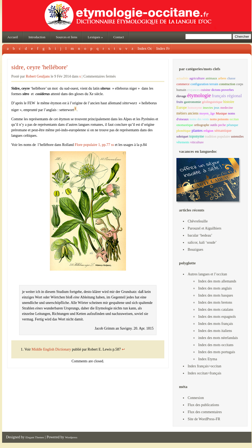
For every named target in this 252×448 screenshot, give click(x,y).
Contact (118, 37)
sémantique (222, 130)
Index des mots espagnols (217, 317)
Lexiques (95, 37)
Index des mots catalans (215, 310)
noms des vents (199, 119)
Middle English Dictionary (52, 349)
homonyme (195, 108)
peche (222, 125)
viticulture (197, 142)
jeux (216, 108)
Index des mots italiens (215, 331)
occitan (234, 119)
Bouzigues (195, 250)
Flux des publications (203, 405)
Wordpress (71, 437)
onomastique (184, 125)
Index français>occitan (204, 366)
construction (227, 84)
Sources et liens (66, 37)
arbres (222, 78)
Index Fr (163, 48)
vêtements (182, 142)
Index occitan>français (204, 373)
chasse (231, 78)
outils (213, 125)
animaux (211, 78)
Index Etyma (207, 359)
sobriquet (182, 136)
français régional (227, 95)
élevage (181, 96)
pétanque (232, 125)
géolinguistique (212, 102)
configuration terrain (204, 84)
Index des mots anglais (215, 288)
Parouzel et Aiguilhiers (204, 228)
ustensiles (237, 136)
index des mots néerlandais (218, 338)
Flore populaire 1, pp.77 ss (94, 145)
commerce (183, 84)
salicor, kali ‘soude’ (202, 242)
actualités (182, 78)
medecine (226, 108)
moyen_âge (207, 113)
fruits (179, 102)
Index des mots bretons (215, 302)
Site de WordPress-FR (204, 419)
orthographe (201, 125)
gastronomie (192, 102)
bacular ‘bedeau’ (200, 235)
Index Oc (145, 48)
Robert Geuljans (38, 76)
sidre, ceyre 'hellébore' (39, 67)
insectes (208, 108)
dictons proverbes (222, 90)
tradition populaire (217, 136)
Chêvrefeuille (198, 221)
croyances (193, 90)
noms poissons (219, 119)
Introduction (36, 37)
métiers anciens (187, 113)
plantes (197, 130)
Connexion (196, 398)
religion (208, 131)
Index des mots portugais (216, 352)
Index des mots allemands (217, 281)
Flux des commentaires (205, 412)
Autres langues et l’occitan (207, 274)
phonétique (183, 131)
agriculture (196, 78)
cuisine (205, 90)
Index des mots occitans (215, 345)
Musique (221, 113)
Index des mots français (215, 324)
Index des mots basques (215, 295)
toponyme (196, 136)
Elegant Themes (34, 437)
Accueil (12, 37)
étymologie (199, 95)
